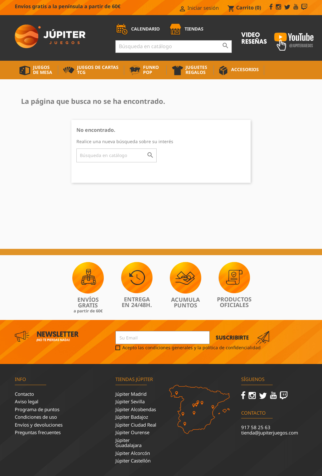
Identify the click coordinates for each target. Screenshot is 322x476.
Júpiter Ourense (132, 432)
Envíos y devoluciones (39, 425)
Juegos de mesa (42, 69)
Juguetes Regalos (196, 69)
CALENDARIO (137, 29)
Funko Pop (151, 69)
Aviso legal (26, 401)
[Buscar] (173, 46)
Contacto (24, 394)
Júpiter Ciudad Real (135, 425)
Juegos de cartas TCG (98, 69)
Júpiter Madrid (131, 394)
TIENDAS (186, 29)
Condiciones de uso (36, 417)
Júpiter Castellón (133, 460)
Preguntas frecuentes (38, 432)
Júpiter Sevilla (130, 401)
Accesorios (245, 69)
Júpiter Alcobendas (135, 409)
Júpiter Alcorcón (132, 453)
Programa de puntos (37, 409)
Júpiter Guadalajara (128, 443)
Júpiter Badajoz (131, 417)
